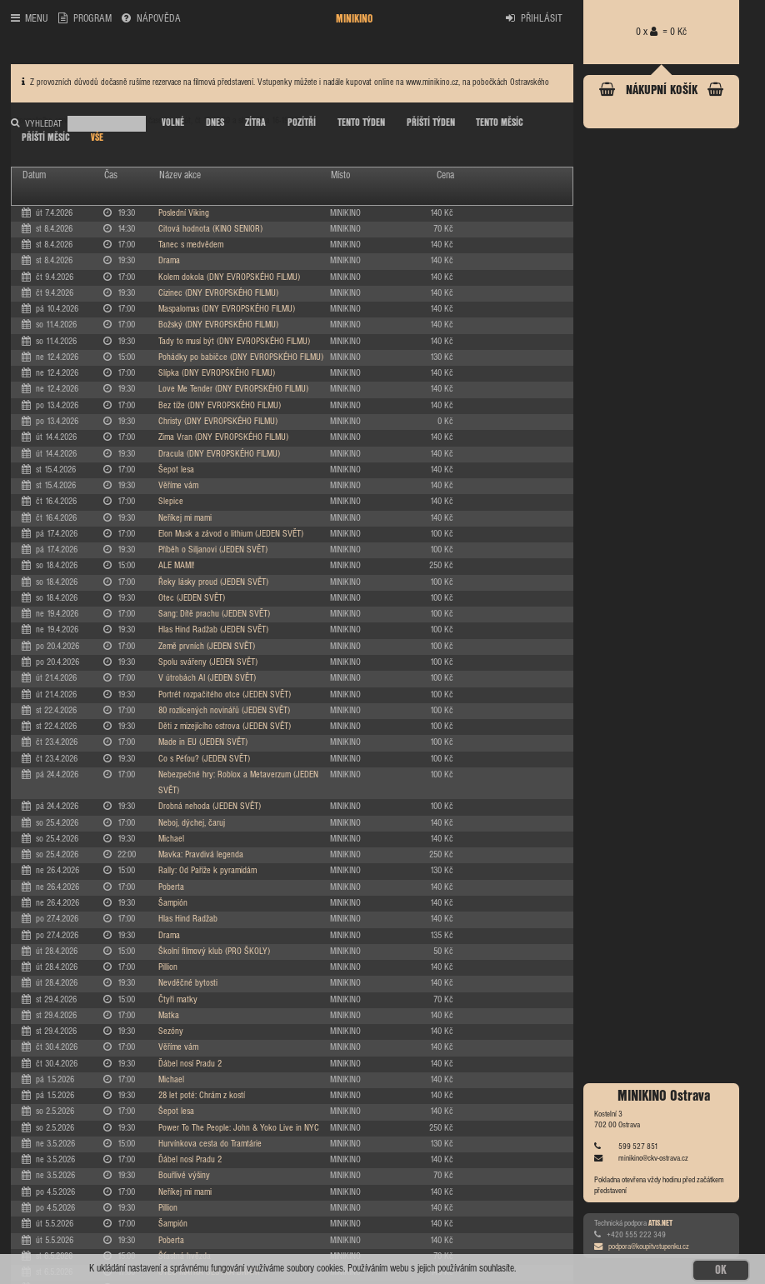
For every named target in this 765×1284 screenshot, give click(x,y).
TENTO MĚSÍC (499, 122)
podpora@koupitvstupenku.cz (641, 1247)
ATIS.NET (660, 1223)
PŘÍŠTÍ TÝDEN (431, 122)
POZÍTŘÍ (302, 122)
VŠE (97, 137)
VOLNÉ (173, 122)
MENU (29, 18)
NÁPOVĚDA (151, 18)
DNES (215, 122)
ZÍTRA (255, 122)
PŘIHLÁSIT (534, 18)
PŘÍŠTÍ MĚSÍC (46, 137)
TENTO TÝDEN (361, 122)
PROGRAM (84, 18)
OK (721, 1271)
